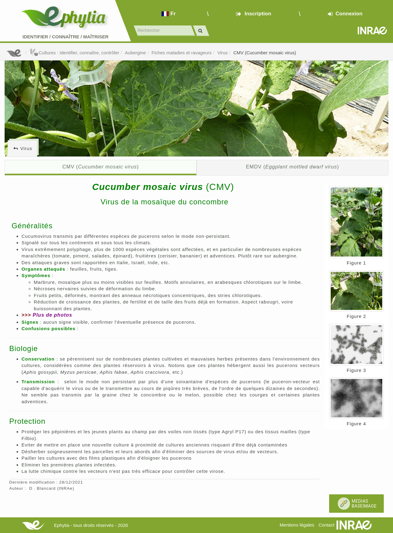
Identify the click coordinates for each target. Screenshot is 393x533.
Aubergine (135, 52)
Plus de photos (52, 315)
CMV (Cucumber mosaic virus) (264, 52)
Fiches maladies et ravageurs (181, 52)
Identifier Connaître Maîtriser (65, 36)
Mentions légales (297, 524)
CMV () (100, 166)
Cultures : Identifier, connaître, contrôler (74, 52)
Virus (222, 52)
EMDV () (292, 166)
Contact (326, 524)
